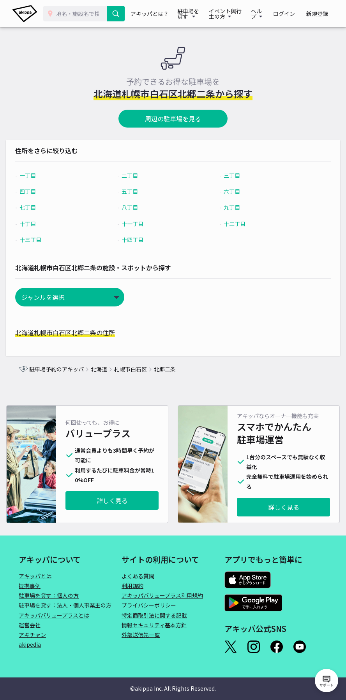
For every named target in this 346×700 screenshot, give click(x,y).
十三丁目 (43, 239)
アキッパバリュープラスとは (54, 615)
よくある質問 (138, 576)
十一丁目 (137, 224)
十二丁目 (231, 224)
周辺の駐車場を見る (173, 118)
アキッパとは (35, 576)
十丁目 (40, 224)
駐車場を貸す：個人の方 (49, 595)
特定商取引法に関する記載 (154, 615)
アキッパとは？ (151, 14)
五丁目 (134, 191)
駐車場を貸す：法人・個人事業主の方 (65, 605)
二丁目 (134, 175)
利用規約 (132, 586)
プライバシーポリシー (149, 605)
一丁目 (40, 175)
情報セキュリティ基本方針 (154, 625)
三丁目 (228, 175)
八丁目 (134, 207)
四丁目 (40, 191)
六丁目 (228, 191)
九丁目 (228, 207)
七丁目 (40, 207)
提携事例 (30, 586)
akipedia (30, 644)
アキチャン (32, 635)
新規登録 (319, 14)
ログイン (291, 14)
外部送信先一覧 (141, 635)
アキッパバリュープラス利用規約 (162, 595)
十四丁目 (137, 239)
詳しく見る (112, 500)
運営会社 (30, 625)
